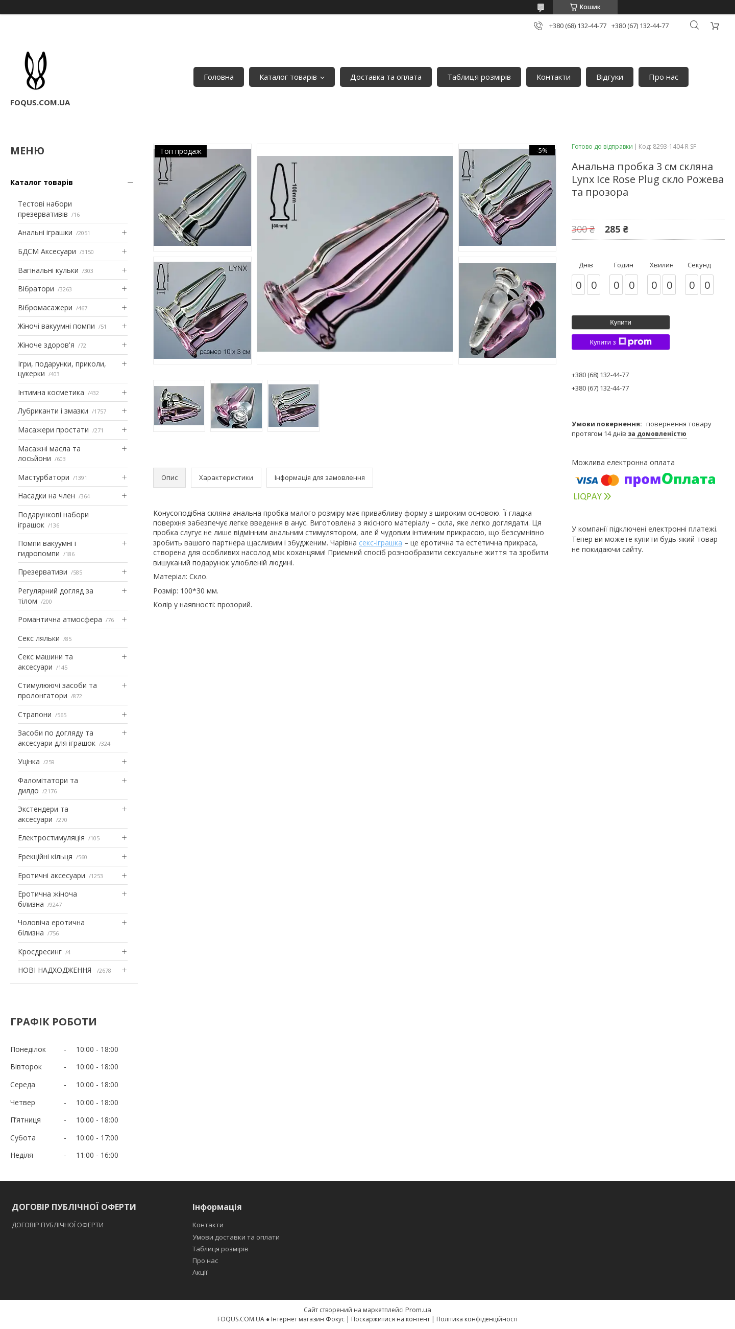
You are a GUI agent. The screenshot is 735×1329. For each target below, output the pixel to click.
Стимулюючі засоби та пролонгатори (57, 690)
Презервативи (42, 572)
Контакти (553, 77)
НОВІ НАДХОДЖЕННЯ (55, 970)
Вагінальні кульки (48, 270)
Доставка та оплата (386, 77)
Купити (620, 322)
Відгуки (609, 77)
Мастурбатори (43, 477)
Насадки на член (46, 495)
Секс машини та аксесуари (45, 662)
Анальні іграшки (45, 232)
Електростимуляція (51, 837)
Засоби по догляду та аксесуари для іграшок (56, 738)
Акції (199, 1272)
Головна (219, 77)
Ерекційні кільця (45, 856)
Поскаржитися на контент (390, 1319)
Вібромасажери (45, 307)
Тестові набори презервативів (45, 209)
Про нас (663, 77)
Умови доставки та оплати (236, 1237)
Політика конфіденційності (477, 1319)
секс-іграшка (380, 542)
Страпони (35, 714)
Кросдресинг (40, 951)
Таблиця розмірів (479, 77)
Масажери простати (53, 429)
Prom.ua (418, 1309)
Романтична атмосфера (60, 619)
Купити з (620, 342)
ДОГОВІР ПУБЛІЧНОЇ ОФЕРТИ (58, 1224)
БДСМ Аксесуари (47, 251)
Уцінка (29, 761)
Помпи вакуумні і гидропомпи (47, 548)
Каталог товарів (288, 77)
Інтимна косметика (51, 392)
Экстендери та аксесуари (43, 814)
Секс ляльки (39, 638)
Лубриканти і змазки (53, 411)
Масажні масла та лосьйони (49, 454)
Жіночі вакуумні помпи (56, 326)
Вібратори (36, 288)
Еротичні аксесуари (51, 875)
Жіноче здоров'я (46, 345)
